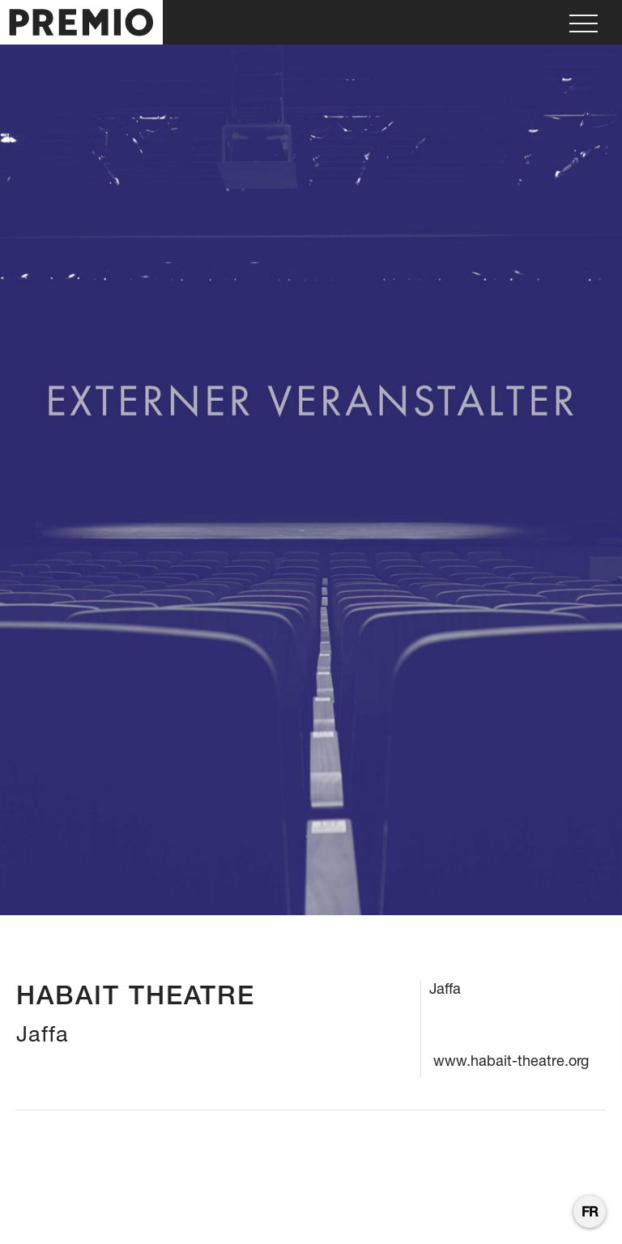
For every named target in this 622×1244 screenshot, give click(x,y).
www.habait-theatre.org (511, 1060)
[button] (583, 22)
